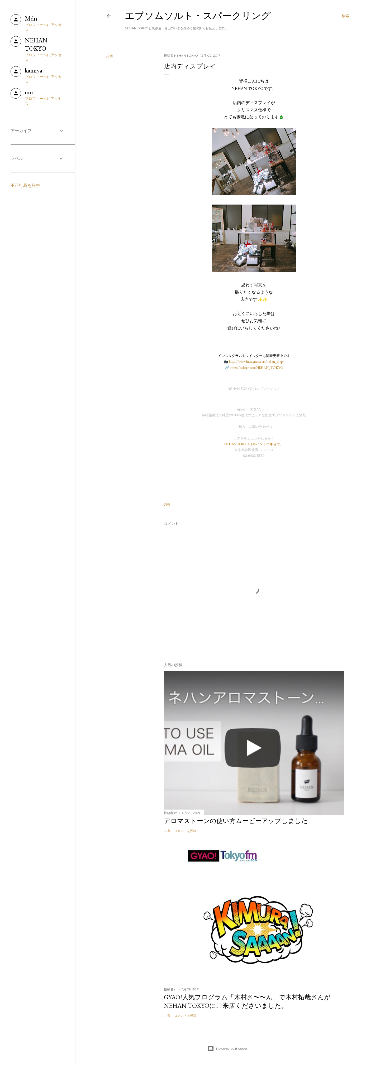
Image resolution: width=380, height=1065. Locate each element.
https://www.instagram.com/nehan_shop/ (256, 361)
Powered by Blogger (227, 1048)
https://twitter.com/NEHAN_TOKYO (256, 367)
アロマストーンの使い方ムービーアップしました (236, 821)
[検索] (345, 15)
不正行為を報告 (25, 185)
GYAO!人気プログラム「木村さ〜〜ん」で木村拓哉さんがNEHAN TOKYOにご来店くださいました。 (247, 1001)
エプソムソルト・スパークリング (198, 15)
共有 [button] (109, 56)
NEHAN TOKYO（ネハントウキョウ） (253, 444)
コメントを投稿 (185, 831)
